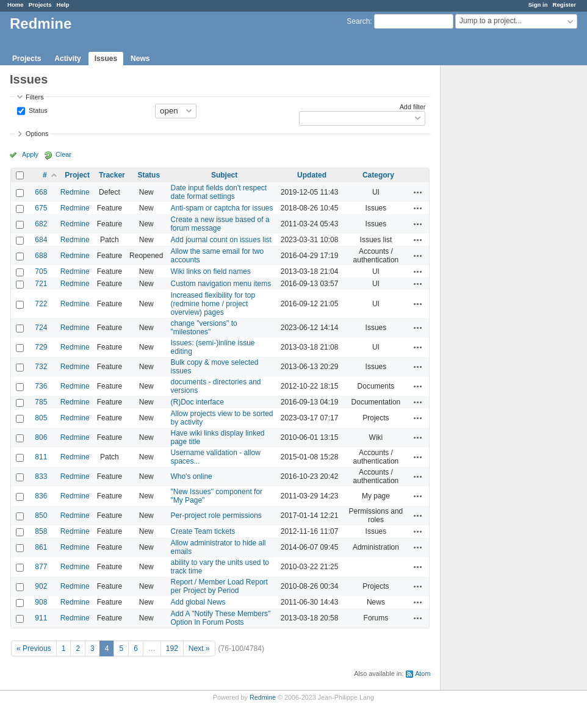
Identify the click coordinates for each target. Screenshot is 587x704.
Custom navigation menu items (220, 283)
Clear (63, 154)
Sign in (538, 4)
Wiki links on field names (210, 271)
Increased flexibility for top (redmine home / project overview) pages (212, 304)
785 (41, 402)
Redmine (75, 192)
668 (41, 192)
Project (77, 175)
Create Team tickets (202, 531)
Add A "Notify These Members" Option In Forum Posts (220, 618)
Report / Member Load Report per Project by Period (218, 586)
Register (564, 4)
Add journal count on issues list (220, 239)
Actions (418, 192)
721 (41, 283)
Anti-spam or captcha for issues (221, 208)
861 (41, 547)
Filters (34, 97)
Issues (106, 58)
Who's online (191, 476)
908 (41, 602)
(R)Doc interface (196, 402)
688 (41, 255)
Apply (30, 154)
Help (63, 4)
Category (378, 175)
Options (37, 133)
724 (41, 327)
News (140, 58)
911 (41, 618)
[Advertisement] (501, 257)
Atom (422, 673)
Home (15, 4)
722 (41, 304)
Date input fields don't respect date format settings (218, 192)
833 (41, 476)
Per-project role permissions (215, 515)
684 (41, 239)
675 (41, 208)
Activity (67, 58)
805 (41, 418)
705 (41, 271)
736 (41, 386)
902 (41, 586)
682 (41, 224)
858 (41, 531)
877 (41, 566)
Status (37, 109)
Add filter (413, 106)
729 (41, 347)
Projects (40, 4)
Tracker (112, 175)
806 (41, 437)
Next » (199, 648)
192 (172, 648)
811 (41, 457)
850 (41, 515)
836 (41, 496)
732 (41, 366)
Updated (311, 175)
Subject (224, 175)
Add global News (197, 602)
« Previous (33, 648)
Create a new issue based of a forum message (219, 223)
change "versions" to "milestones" (203, 327)
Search (358, 21)
